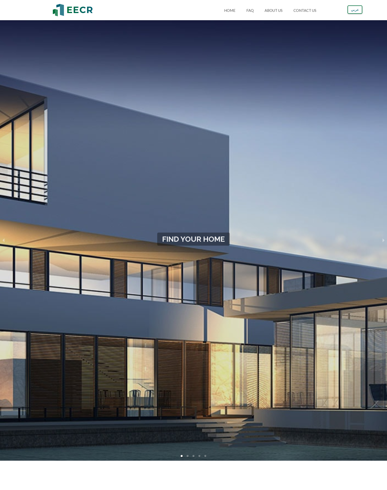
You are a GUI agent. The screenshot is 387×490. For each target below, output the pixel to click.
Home (229, 10)
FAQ (250, 10)
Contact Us (304, 10)
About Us (274, 10)
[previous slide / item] (3, 240)
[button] (182, 456)
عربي (355, 10)
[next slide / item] (383, 240)
